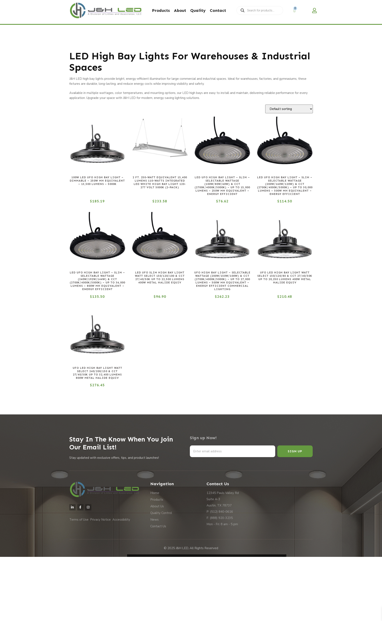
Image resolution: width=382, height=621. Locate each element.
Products (161, 10)
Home (154, 493)
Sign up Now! (203, 437)
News (154, 520)
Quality (198, 10)
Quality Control (161, 513)
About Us (157, 506)
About (180, 10)
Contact (218, 10)
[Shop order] (289, 109)
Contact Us (158, 526)
